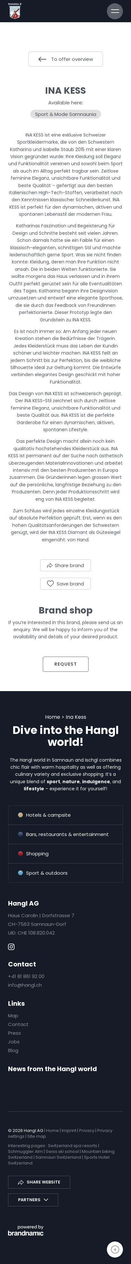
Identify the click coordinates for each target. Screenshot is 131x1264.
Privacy (87, 1130)
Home (53, 717)
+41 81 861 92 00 (26, 976)
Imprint (69, 1130)
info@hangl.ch (25, 985)
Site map (36, 1136)
